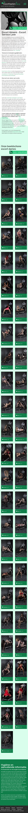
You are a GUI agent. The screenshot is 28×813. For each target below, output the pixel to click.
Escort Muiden (12, 75)
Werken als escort (5, 809)
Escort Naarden (5, 75)
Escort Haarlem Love (4, 810)
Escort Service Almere (6, 71)
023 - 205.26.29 (17, 28)
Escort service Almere (17, 131)
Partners (19, 809)
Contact (14, 809)
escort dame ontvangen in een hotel (14, 97)
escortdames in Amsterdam (7, 74)
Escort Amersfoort (19, 74)
